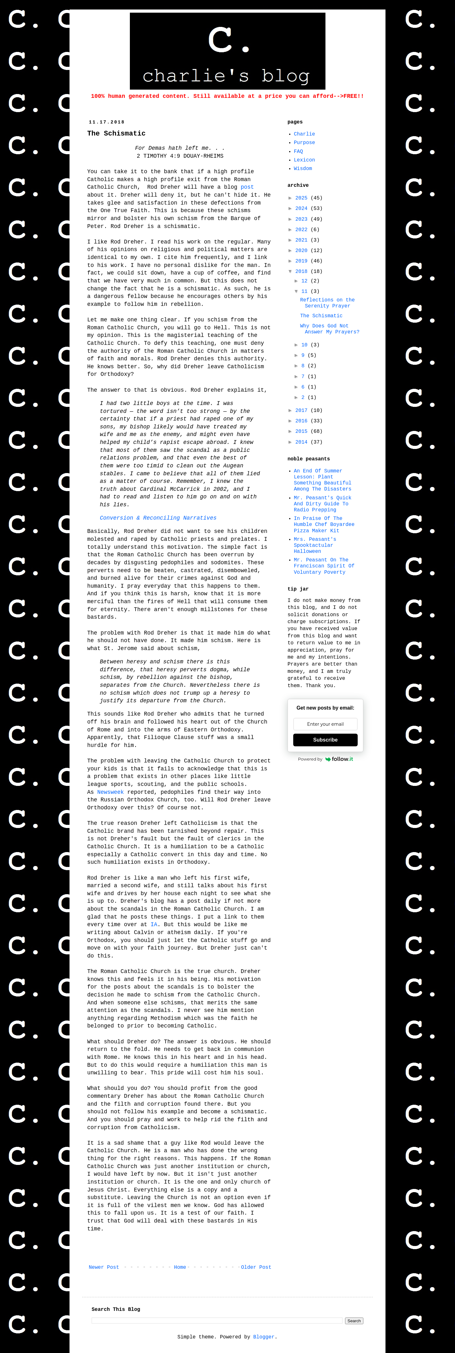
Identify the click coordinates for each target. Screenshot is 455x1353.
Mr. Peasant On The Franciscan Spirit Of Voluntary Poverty (324, 566)
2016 (303, 421)
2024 (303, 209)
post (247, 187)
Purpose (304, 143)
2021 (303, 240)
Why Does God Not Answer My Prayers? (330, 329)
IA (154, 924)
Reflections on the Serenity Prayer (327, 303)
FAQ (298, 152)
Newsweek (110, 792)
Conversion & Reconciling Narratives (158, 518)
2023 (303, 219)
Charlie (304, 134)
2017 (303, 411)
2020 (303, 251)
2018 (303, 272)
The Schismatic (321, 316)
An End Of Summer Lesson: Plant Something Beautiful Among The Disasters (322, 480)
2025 (303, 198)
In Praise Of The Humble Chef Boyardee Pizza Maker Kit (324, 525)
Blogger (264, 1337)
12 (306, 281)
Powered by (325, 759)
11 (306, 291)
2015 (303, 431)
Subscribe (325, 740)
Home (180, 1267)
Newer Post (104, 1267)
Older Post (256, 1267)
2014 (303, 442)
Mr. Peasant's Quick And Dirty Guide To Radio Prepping (322, 504)
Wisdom (303, 169)
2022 (303, 230)
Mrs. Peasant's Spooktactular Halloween (315, 545)
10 (306, 345)
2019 (303, 261)
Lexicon (304, 160)
